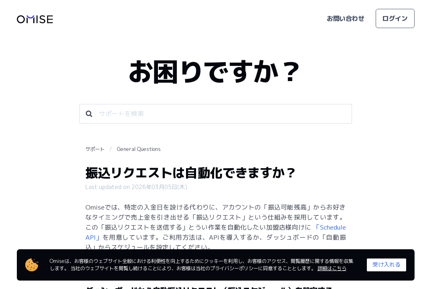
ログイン (394, 18)
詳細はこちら (332, 268)
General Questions (139, 149)
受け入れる (386, 264)
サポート (95, 149)
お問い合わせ (345, 18)
